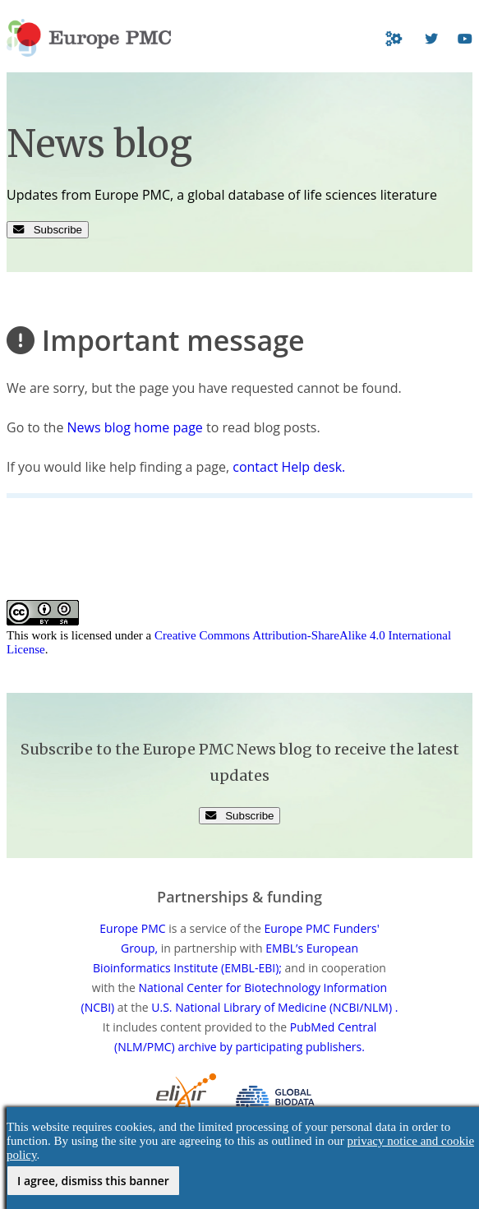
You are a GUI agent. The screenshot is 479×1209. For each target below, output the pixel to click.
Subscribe (47, 230)
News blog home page (135, 427)
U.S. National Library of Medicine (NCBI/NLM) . (274, 1007)
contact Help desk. (289, 467)
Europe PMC (132, 928)
